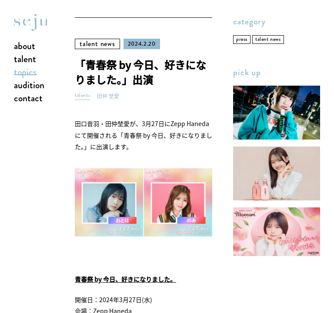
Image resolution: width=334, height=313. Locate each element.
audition (29, 85)
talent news (97, 44)
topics (25, 72)
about (24, 46)
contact (28, 98)
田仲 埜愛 (108, 96)
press (241, 39)
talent (25, 59)
